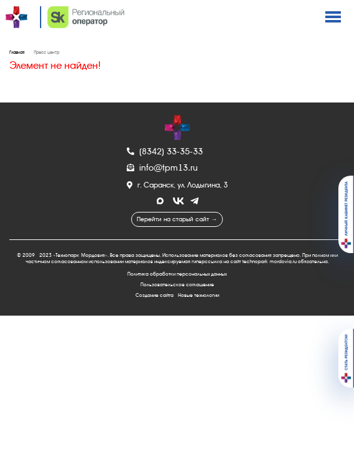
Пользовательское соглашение (177, 285)
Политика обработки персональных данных (177, 274)
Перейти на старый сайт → (177, 219)
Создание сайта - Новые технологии (177, 295)
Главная (16, 52)
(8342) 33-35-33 (165, 151)
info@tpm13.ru (162, 167)
